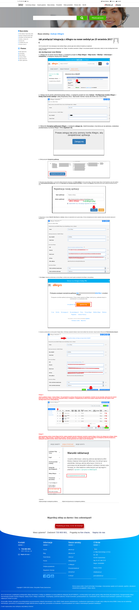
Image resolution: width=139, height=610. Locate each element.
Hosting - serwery (23, 39)
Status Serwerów (22, 58)
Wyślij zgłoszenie (97, 18)
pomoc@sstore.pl (98, 575)
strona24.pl (71, 572)
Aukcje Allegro (57, 34)
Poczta (45, 560)
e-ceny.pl (70, 575)
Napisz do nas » (25, 554)
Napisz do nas (99, 532)
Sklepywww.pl (72, 560)
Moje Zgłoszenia (22, 51)
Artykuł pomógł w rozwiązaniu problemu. (48, 501)
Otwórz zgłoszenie (22, 60)
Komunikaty (21, 53)
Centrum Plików (22, 56)
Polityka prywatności (48, 566)
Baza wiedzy (51, 5)
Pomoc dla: (77, 5)
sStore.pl (70, 557)
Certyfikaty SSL (23, 42)
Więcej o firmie (97, 568)
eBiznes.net (71, 553)
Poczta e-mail (22, 44)
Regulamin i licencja (48, 570)
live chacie (85, 532)
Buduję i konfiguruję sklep (25, 35)
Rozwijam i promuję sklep (25, 37)
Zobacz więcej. (91, 588)
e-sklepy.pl (71, 564)
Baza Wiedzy (21, 55)
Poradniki (59, 5)
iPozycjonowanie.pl (73, 568)
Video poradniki (68, 5)
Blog (44, 553)
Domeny (21, 40)
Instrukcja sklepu (30, 5)
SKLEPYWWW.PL (74, 594)
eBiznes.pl (71, 549)
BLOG (84, 5)
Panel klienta (46, 557)
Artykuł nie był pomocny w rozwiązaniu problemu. (73, 501)
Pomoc (45, 549)
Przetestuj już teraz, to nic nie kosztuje (69, 526)
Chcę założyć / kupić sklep (25, 33)
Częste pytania (41, 5)
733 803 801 (61, 532)
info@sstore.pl (97, 572)
